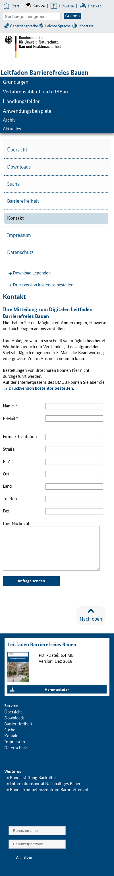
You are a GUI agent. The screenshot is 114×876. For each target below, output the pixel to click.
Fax (6, 511)
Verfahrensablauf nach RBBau (35, 91)
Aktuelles (12, 129)
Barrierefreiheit (23, 200)
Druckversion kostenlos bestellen (43, 285)
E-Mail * (10, 418)
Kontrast (86, 25)
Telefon (10, 498)
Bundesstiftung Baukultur (33, 777)
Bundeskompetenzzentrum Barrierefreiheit (49, 789)
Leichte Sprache (58, 25)
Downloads (19, 166)
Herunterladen (57, 689)
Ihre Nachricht (16, 523)
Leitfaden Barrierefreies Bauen (44, 72)
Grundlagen (15, 81)
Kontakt (15, 217)
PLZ (6, 461)
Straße (9, 449)
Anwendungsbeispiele (27, 110)
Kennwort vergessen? (33, 869)
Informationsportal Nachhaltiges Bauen (45, 783)
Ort (6, 474)
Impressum (19, 234)
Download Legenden (32, 273)
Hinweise (66, 6)
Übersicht (17, 149)
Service (39, 6)
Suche (13, 183)
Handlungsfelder (21, 100)
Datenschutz (20, 251)
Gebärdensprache (24, 25)
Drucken (94, 6)
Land (7, 486)
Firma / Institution (20, 436)
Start (15, 6)
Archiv (9, 120)
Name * (10, 406)
